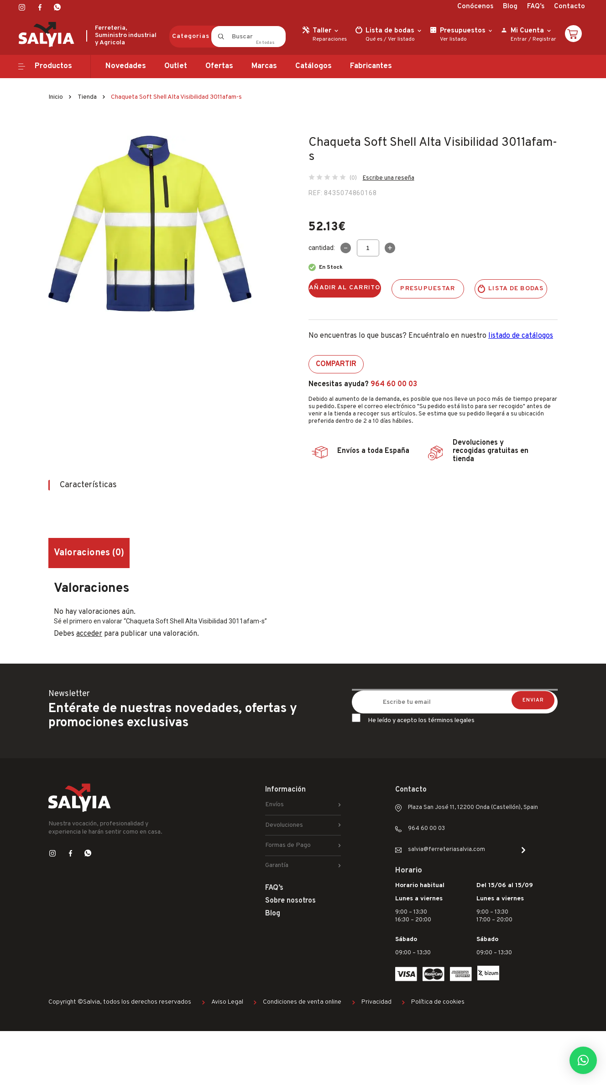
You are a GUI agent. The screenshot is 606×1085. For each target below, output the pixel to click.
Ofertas (219, 66)
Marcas (264, 66)
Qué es (374, 39)
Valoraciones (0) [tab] (89, 553)
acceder (89, 633)
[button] (583, 1060)
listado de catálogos (520, 335)
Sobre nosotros (290, 900)
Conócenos (475, 6)
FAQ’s (535, 6)
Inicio (55, 97)
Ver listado (401, 39)
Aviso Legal (227, 1002)
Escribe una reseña (388, 178)
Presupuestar (427, 289)
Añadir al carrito (345, 288)
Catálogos (313, 66)
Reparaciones (330, 39)
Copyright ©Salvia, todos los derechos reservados (119, 1002)
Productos (53, 66)
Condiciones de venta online (302, 1002)
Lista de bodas (516, 289)
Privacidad (376, 1002)
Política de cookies (438, 1002)
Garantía (276, 865)
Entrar (519, 39)
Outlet (175, 66)
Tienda (87, 97)
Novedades (125, 66)
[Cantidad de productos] (368, 247)
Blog (510, 6)
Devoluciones (284, 825)
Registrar (544, 39)
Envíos (274, 804)
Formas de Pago (288, 845)
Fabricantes (371, 66)
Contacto (569, 6)
